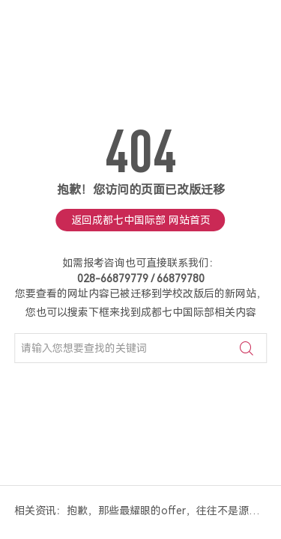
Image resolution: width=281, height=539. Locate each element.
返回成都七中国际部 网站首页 (141, 220)
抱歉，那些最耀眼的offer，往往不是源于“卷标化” (167, 511)
